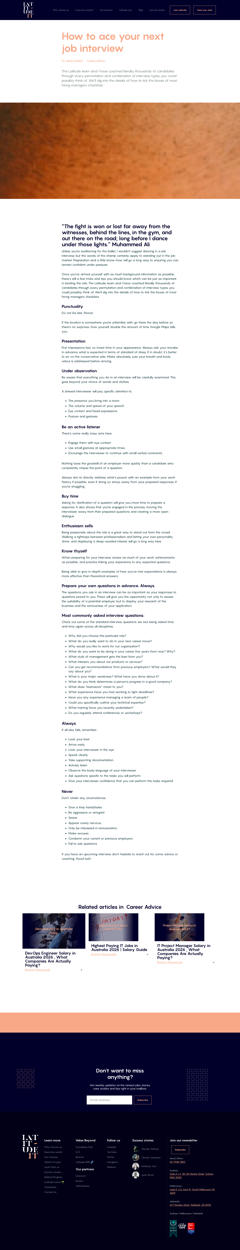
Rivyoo (79, 1180)
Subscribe (180, 1149)
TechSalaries (83, 1185)
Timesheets (50, 1187)
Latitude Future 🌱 (54, 1182)
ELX (78, 1152)
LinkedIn (111, 1147)
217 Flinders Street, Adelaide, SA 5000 (190, 1204)
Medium (111, 1167)
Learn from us (52, 1167)
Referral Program (53, 1177)
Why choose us (61, 10)
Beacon (80, 1157)
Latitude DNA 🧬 (84, 1162)
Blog (141, 10)
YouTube (112, 1152)
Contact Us (50, 1192)
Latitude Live (125, 10)
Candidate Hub (84, 1147)
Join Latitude (180, 10)
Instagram (112, 1162)
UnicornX (81, 1175)
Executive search (84, 10)
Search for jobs (52, 1162)
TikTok (110, 1157)
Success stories (157, 10)
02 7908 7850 (177, 1161)
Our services (106, 10)
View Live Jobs (204, 10)
